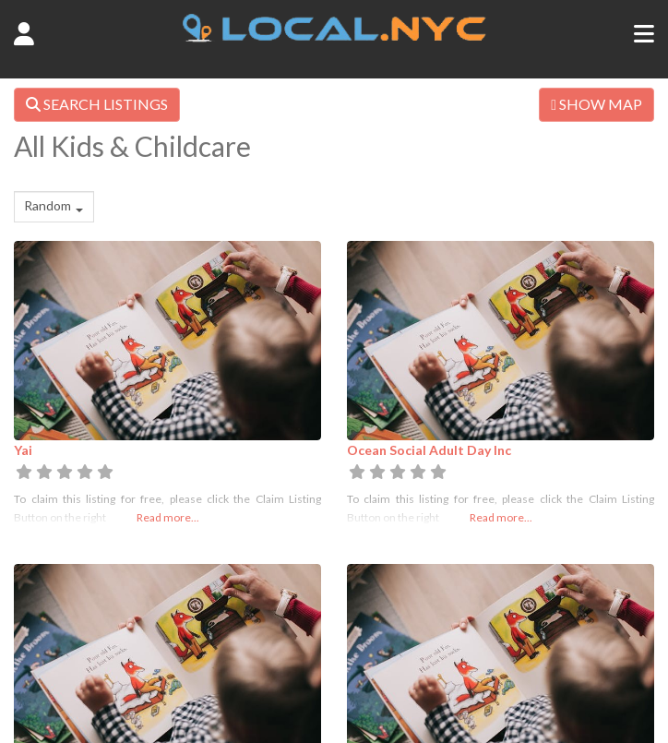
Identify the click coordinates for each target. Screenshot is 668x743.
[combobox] (54, 206)
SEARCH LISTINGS (97, 104)
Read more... (168, 517)
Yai (23, 450)
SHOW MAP (596, 104)
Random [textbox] (47, 205)
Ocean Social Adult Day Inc (429, 450)
